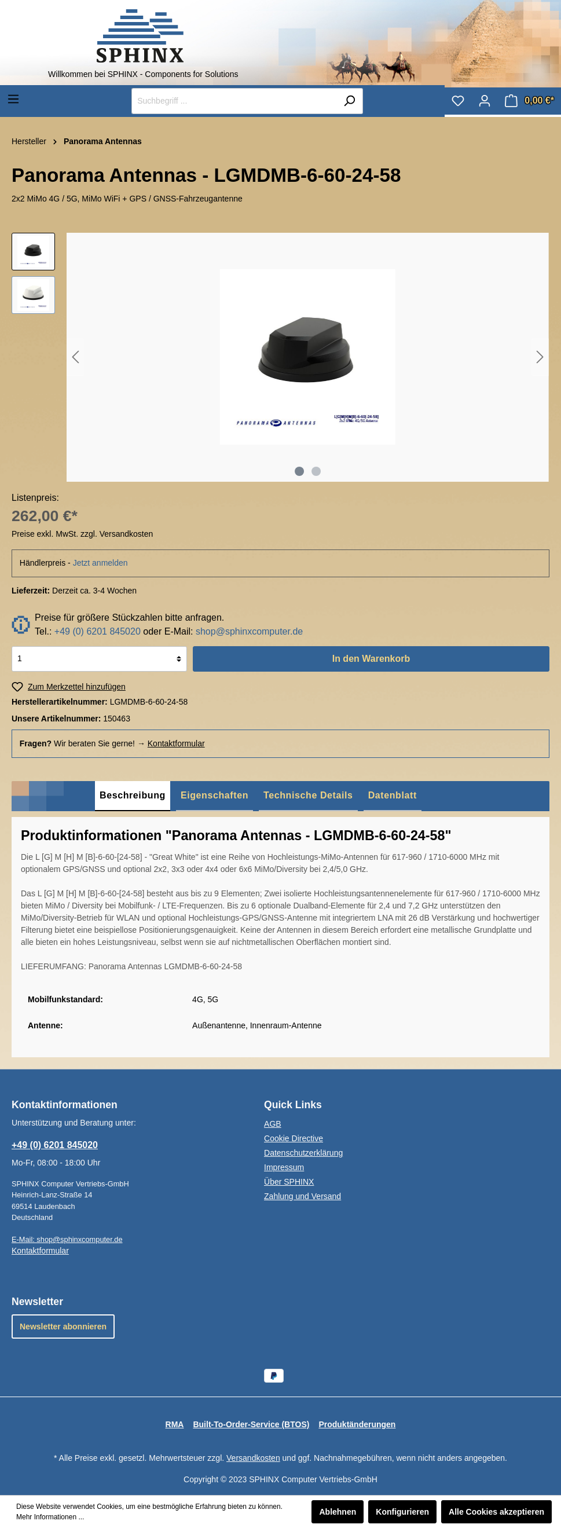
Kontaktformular (176, 743)
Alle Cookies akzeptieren (496, 1511)
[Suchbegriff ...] (233, 101)
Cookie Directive (293, 1138)
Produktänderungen (356, 1424)
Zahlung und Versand (302, 1196)
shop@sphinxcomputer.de (249, 631)
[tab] (132, 796)
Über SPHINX (289, 1181)
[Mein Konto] (484, 101)
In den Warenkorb (371, 659)
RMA (175, 1424)
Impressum (284, 1167)
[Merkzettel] (458, 101)
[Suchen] (349, 101)
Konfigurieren (402, 1511)
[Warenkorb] (529, 101)
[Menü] (13, 99)
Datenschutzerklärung (303, 1152)
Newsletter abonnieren (63, 1326)
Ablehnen (337, 1511)
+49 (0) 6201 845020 (97, 631)
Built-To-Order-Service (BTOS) (251, 1424)
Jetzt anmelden (100, 562)
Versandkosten (253, 1458)
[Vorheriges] (75, 357)
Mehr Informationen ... (50, 1517)
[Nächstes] (540, 357)
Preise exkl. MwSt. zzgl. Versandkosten (82, 533)
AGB (272, 1123)
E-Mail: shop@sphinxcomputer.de (67, 1239)
